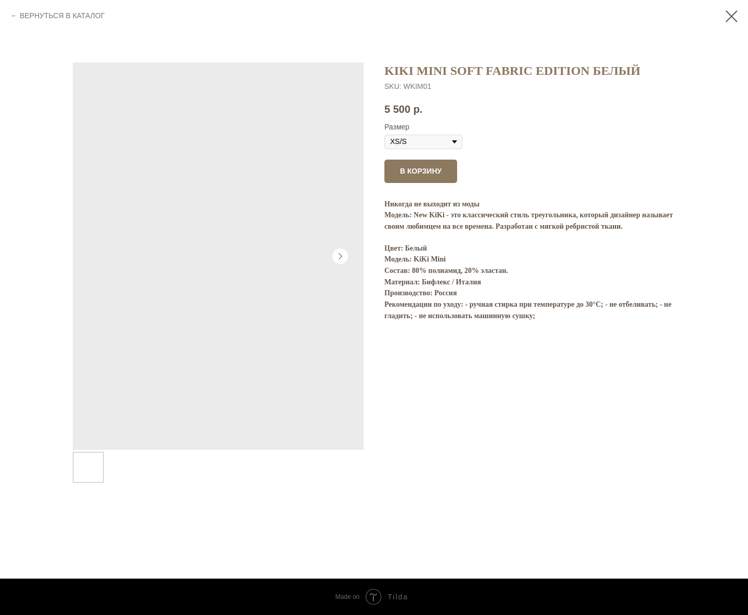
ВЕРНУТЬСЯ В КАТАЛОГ (62, 15)
